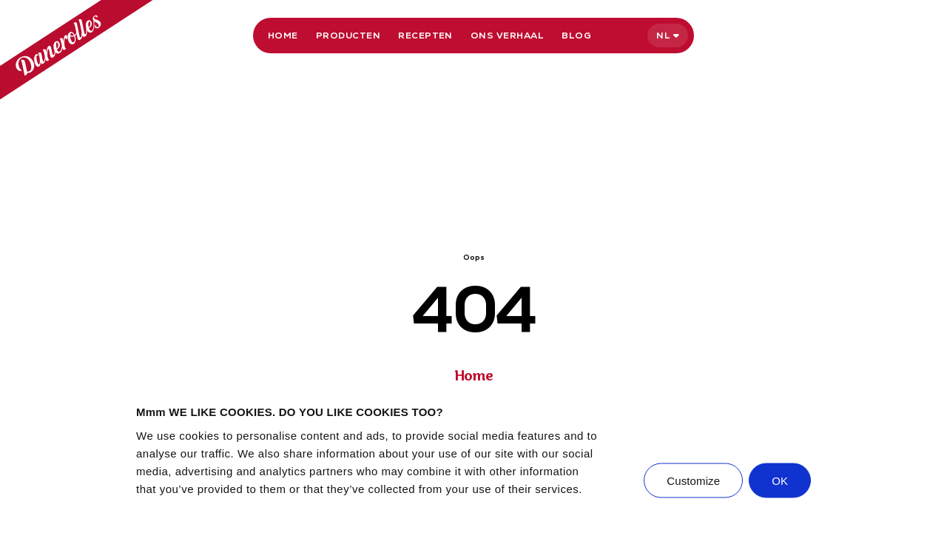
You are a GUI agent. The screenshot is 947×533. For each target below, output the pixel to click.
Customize (693, 480)
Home (283, 35)
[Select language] (667, 35)
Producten (348, 35)
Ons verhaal (507, 35)
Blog (576, 35)
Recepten (425, 35)
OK (780, 480)
